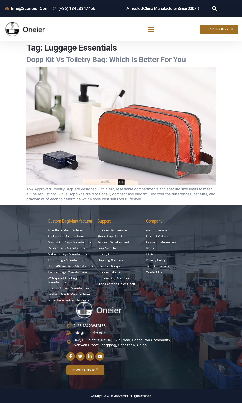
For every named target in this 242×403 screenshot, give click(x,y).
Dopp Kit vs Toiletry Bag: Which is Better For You (106, 59)
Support (104, 221)
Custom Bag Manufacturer (70, 221)
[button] (215, 8)
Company (154, 221)
